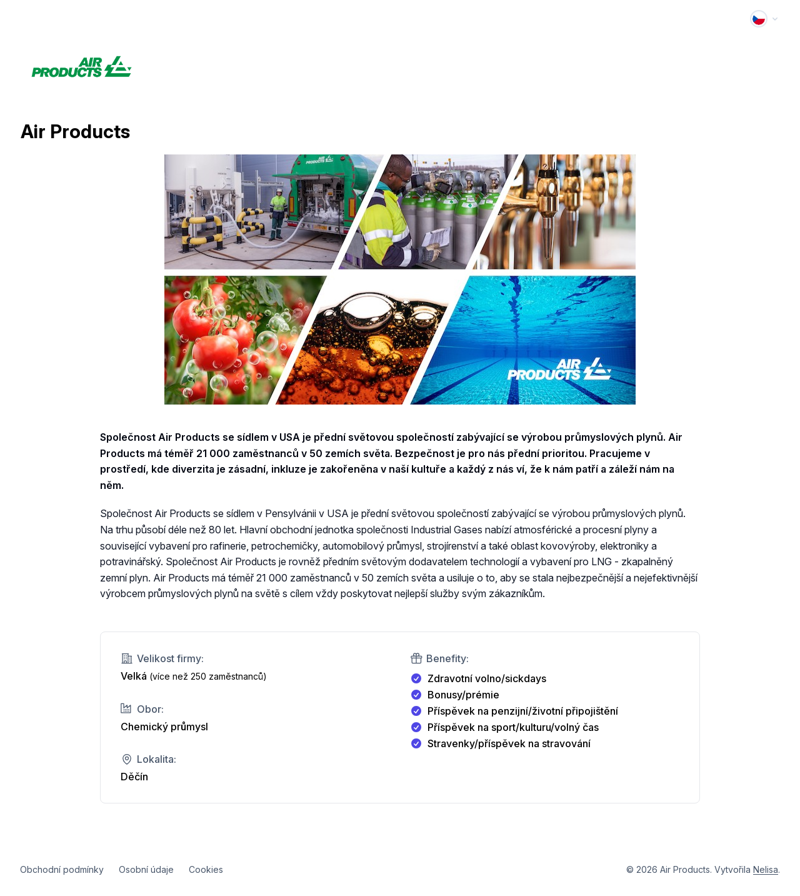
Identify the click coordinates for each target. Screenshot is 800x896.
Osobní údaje (146, 869)
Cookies (206, 869)
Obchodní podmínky (62, 869)
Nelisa (765, 869)
